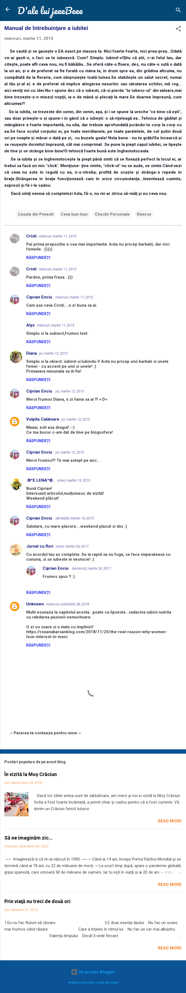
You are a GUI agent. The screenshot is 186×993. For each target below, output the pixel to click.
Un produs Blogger (93, 972)
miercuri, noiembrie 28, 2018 (67, 604)
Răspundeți (38, 257)
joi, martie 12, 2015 (53, 353)
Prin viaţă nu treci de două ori (37, 901)
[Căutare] (178, 11)
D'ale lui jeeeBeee (49, 10)
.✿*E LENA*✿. (40, 480)
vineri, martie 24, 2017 (71, 546)
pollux (114, 982)
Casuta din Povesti (36, 214)
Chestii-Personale (112, 214)
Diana (31, 353)
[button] (178, 29)
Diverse (144, 214)
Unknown (35, 604)
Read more (170, 821)
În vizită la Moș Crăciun (30, 774)
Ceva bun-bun (74, 214)
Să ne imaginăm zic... (28, 838)
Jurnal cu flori (39, 546)
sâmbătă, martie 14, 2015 (74, 518)
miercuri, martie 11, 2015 (57, 236)
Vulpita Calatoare (42, 419)
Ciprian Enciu (39, 297)
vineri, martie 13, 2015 (73, 480)
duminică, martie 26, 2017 (91, 568)
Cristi (31, 236)
